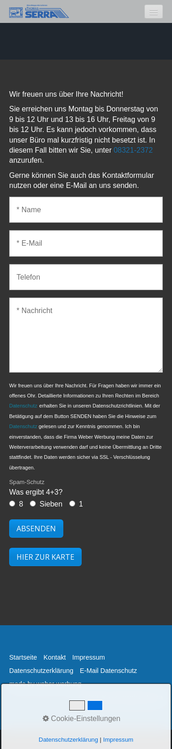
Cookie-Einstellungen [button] (82, 718)
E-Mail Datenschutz (108, 670)
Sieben (50, 504)
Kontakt (55, 657)
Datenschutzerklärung (41, 670)
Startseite (23, 657)
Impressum (88, 657)
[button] (45, 557)
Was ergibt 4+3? (35, 487)
